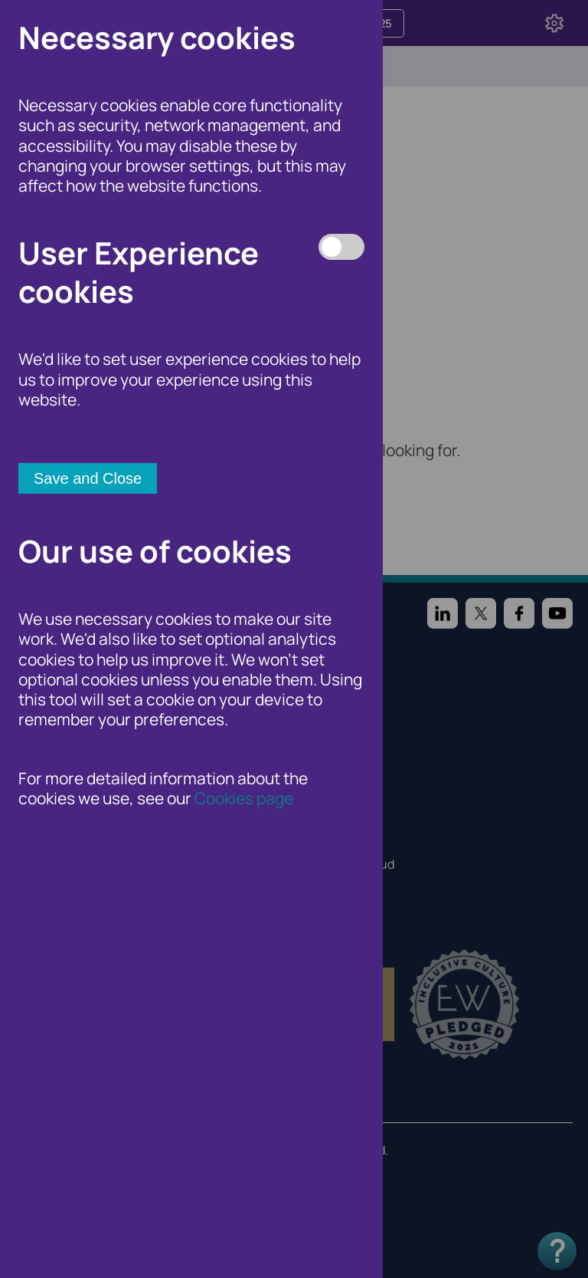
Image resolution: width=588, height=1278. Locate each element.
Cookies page (243, 798)
